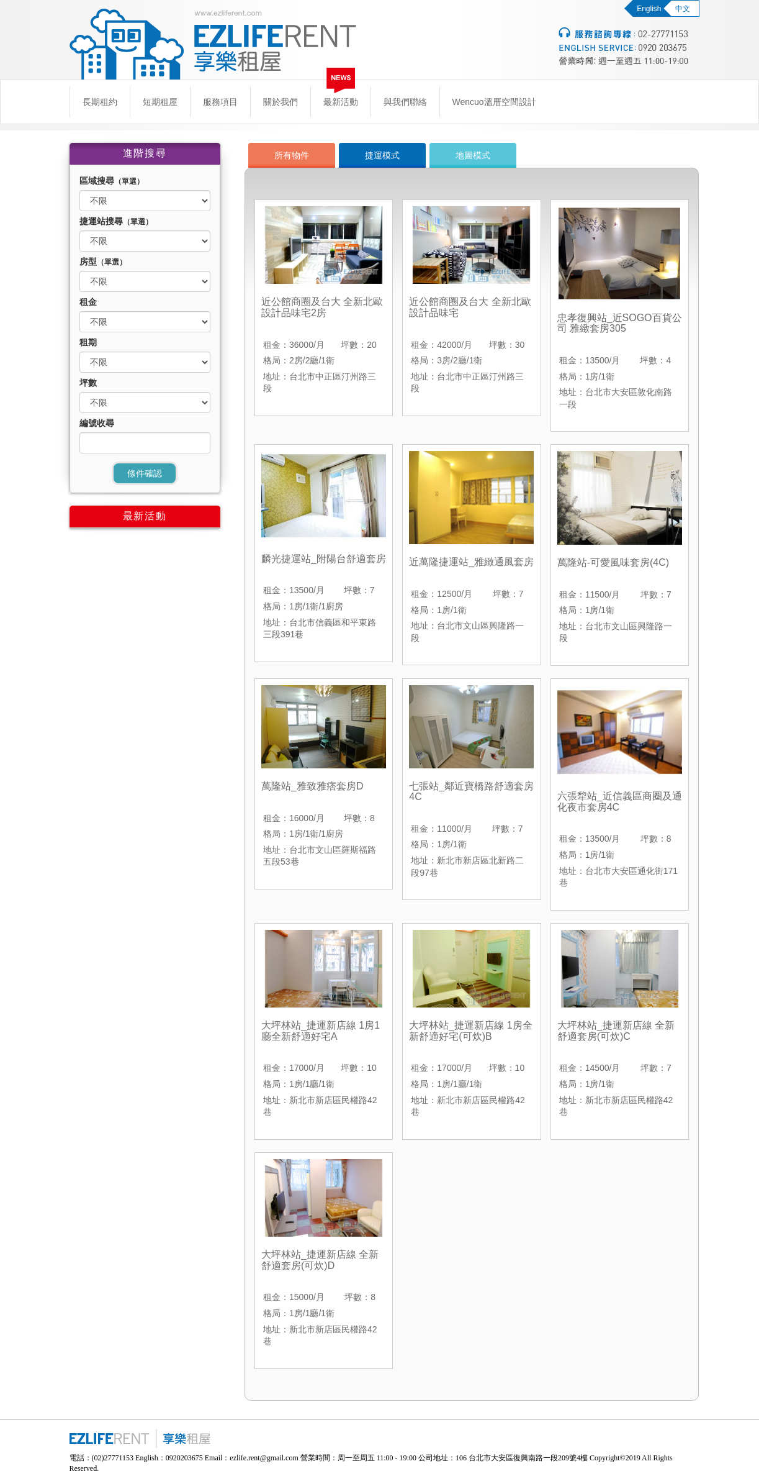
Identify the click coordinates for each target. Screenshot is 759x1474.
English (649, 8)
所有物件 (291, 155)
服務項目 (220, 102)
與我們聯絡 (405, 102)
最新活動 (340, 102)
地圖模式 (473, 155)
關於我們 (280, 102)
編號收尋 (96, 423)
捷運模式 (382, 155)
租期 (88, 342)
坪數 (88, 383)
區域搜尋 (111, 181)
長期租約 (100, 102)
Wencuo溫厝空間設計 (494, 102)
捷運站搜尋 (116, 221)
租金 (88, 302)
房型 (103, 261)
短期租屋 (160, 102)
